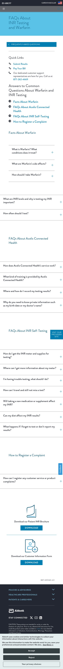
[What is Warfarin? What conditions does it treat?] (51, 152)
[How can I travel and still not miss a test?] (60, 391)
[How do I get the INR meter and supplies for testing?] (60, 357)
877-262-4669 (20, 79)
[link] (20, 590)
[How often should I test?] (60, 214)
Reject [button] (32, 658)
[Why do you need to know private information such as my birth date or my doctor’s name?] (60, 305)
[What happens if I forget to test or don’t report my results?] (60, 430)
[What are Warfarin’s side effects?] (51, 165)
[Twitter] (31, 618)
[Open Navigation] (10, 44)
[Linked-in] (40, 618)
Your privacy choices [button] (31, 664)
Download (31, 527)
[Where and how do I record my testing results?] (60, 292)
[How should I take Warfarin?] (51, 176)
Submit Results (20, 64)
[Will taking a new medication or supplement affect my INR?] (60, 404)
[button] (59, 9)
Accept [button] (31, 651)
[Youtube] (36, 618)
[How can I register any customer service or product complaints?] (60, 481)
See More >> (48, 645)
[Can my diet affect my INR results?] (60, 417)
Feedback (60, 469)
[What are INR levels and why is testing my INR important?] (60, 202)
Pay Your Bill (19, 68)
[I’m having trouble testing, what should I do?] (60, 380)
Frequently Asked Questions (25, 44)
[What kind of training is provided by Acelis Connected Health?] (60, 280)
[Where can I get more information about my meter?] (60, 369)
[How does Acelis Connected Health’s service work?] (60, 267)
